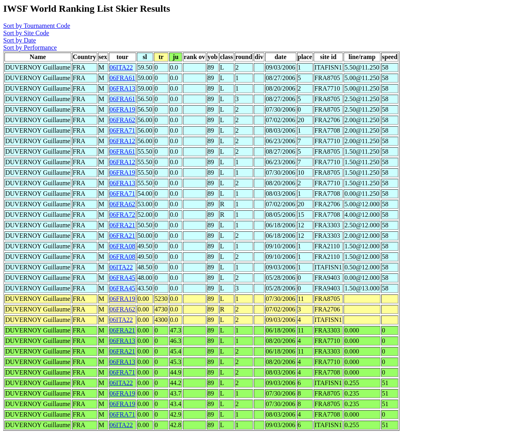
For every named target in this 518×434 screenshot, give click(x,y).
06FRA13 (122, 88)
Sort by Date (19, 40)
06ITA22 (121, 67)
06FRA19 (122, 109)
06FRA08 (122, 246)
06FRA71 (122, 130)
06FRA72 (122, 214)
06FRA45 (122, 277)
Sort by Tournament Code (36, 25)
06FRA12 (122, 141)
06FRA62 (122, 119)
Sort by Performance (30, 47)
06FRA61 (122, 77)
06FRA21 (122, 225)
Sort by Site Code (26, 33)
